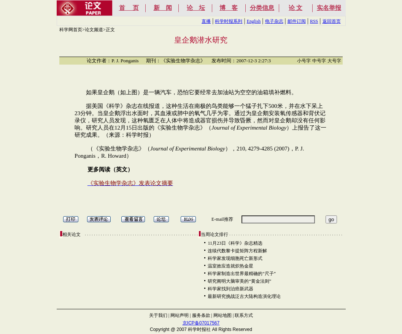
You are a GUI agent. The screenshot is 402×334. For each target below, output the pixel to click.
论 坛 (196, 8)
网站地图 (222, 315)
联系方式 (244, 315)
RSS (314, 21)
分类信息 (262, 8)
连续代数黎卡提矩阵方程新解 (237, 250)
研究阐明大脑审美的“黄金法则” (239, 281)
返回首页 (332, 21)
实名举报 (329, 8)
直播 (206, 21)
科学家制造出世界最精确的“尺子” (242, 273)
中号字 (319, 60)
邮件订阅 (297, 21)
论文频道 (94, 29)
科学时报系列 (228, 21)
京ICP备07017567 (201, 323)
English (254, 21)
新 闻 (163, 8)
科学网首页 (70, 29)
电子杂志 (274, 21)
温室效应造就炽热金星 (230, 266)
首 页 (129, 8)
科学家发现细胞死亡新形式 (235, 258)
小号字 (304, 60)
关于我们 (158, 315)
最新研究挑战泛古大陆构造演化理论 (244, 296)
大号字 (334, 60)
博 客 (228, 8)
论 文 (295, 8)
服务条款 (201, 315)
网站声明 (179, 315)
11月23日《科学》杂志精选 (235, 243)
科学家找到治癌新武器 (230, 288)
